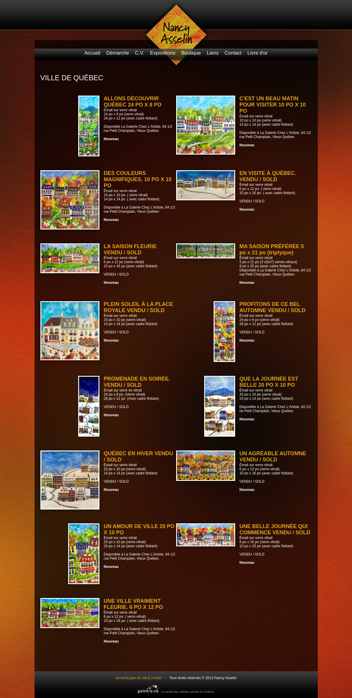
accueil (120, 678)
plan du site (138, 678)
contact (156, 678)
